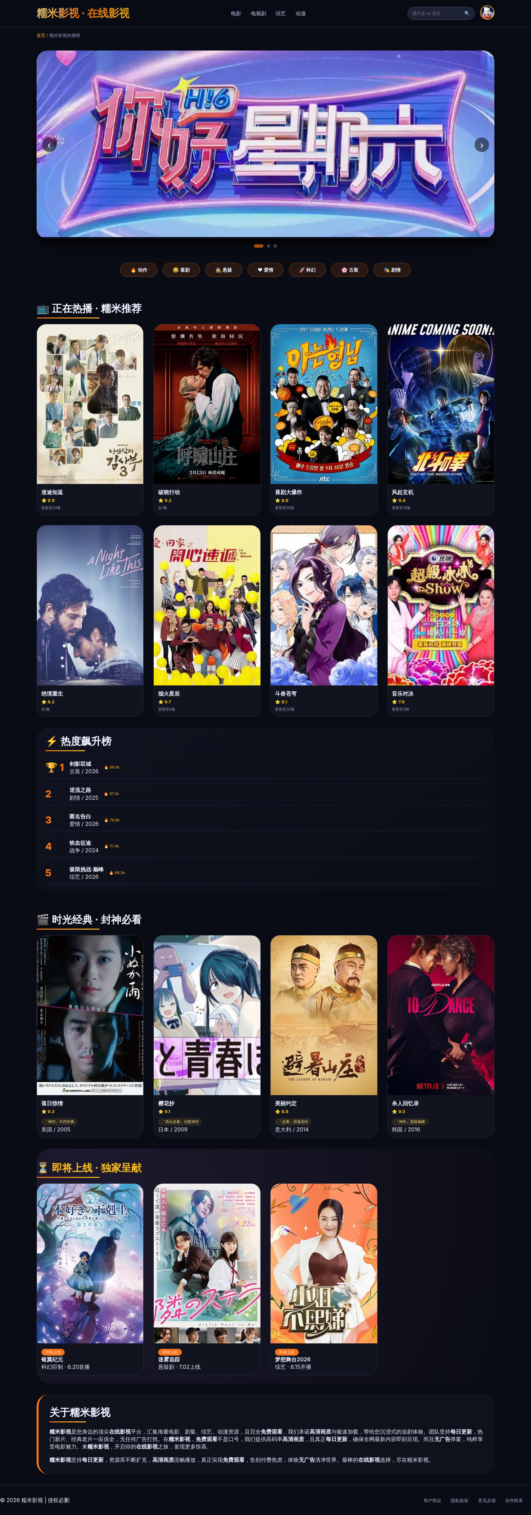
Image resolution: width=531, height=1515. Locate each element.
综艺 (281, 13)
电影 (236, 13)
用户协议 (432, 1500)
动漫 (301, 13)
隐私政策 (459, 1500)
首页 (41, 35)
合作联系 (514, 1500)
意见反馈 (487, 1500)
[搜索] (437, 13)
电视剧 (258, 13)
